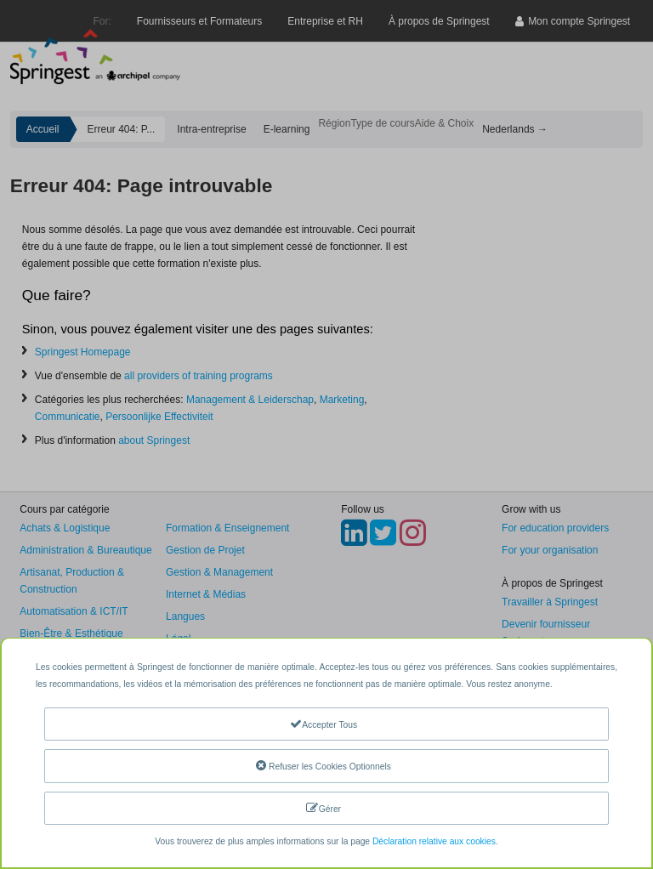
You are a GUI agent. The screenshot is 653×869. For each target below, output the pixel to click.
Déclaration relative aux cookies (434, 841)
